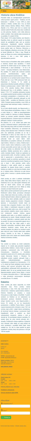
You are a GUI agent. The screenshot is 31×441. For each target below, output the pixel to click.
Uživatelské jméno (7, 403)
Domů (4, 11)
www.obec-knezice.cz (6, 363)
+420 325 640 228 (9, 356)
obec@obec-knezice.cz (10, 357)
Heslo (4, 410)
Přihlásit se (7, 417)
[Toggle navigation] (27, 3)
